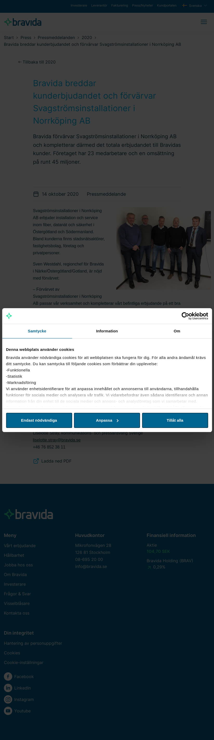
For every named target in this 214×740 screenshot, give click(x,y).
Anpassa (107, 420)
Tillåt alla (175, 420)
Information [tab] (107, 331)
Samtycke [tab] (37, 331)
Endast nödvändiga (39, 420)
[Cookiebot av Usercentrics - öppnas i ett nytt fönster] (185, 316)
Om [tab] (177, 331)
